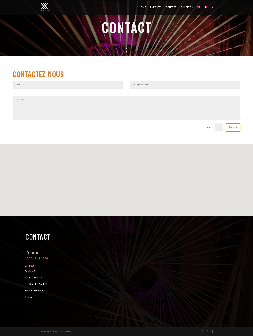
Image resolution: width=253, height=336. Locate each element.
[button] (128, 169)
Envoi (233, 127)
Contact (171, 7)
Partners (156, 7)
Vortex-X (66, 331)
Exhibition (186, 7)
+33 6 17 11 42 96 (36, 258)
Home (142, 7)
